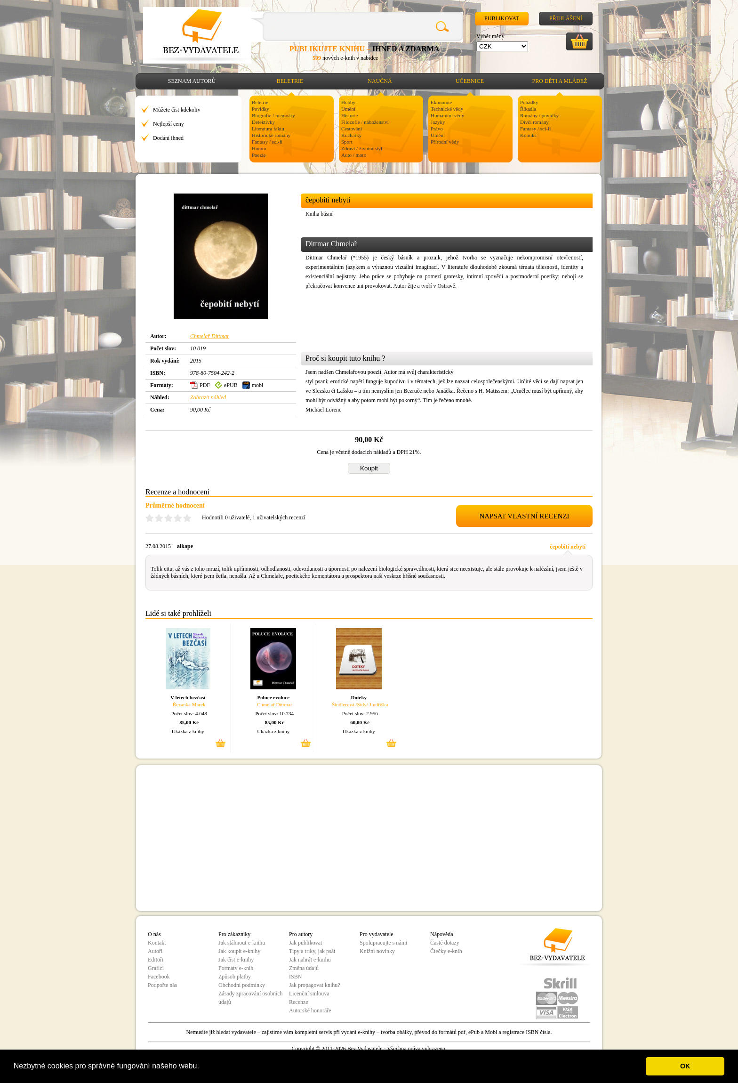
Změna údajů (304, 968)
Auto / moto (353, 155)
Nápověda (441, 934)
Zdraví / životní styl (361, 148)
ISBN (295, 976)
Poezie (258, 155)
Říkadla (528, 109)
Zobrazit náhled (208, 397)
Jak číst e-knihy (236, 959)
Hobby (348, 102)
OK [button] (685, 1066)
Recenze (298, 1002)
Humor (259, 148)
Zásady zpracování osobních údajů (250, 997)
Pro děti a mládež (559, 81)
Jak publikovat (305, 942)
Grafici (156, 968)
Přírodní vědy (445, 142)
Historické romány (271, 135)
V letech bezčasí (187, 697)
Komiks (528, 135)
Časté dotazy (444, 942)
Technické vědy (447, 109)
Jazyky (438, 122)
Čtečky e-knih (446, 951)
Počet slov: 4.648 (189, 713)
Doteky (359, 697)
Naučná (380, 81)
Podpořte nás (162, 985)
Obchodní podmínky (241, 985)
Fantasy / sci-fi (267, 142)
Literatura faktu (268, 128)
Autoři (155, 951)
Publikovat (501, 18)
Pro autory (301, 934)
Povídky (260, 109)
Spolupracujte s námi (383, 942)
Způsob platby (234, 976)
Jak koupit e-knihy (239, 951)
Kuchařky (351, 135)
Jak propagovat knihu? (314, 985)
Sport (347, 142)
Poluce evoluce (273, 697)
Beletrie (290, 81)
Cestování (351, 128)
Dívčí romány (534, 122)
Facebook (159, 976)
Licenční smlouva (309, 993)
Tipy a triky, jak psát (312, 951)
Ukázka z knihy (188, 731)
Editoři (155, 959)
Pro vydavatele (376, 934)
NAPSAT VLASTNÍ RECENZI (524, 516)
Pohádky (529, 102)
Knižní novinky (377, 951)
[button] (202, 1067)
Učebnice (470, 81)
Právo (437, 128)
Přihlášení (565, 18)
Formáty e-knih (235, 968)
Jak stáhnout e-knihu (241, 942)
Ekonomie (441, 102)
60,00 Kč (359, 722)
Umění (348, 109)
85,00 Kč (189, 722)
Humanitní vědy (447, 115)
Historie (349, 115)
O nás (154, 934)
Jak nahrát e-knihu (310, 959)
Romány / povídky (539, 115)
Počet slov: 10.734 (274, 713)
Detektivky (263, 122)
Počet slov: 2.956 (360, 713)
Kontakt (157, 942)
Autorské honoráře (310, 1010)
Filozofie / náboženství (365, 122)
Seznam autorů (192, 81)
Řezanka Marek (189, 704)
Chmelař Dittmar (209, 336)
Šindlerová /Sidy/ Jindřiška (360, 704)
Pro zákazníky (234, 934)
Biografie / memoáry (273, 115)
